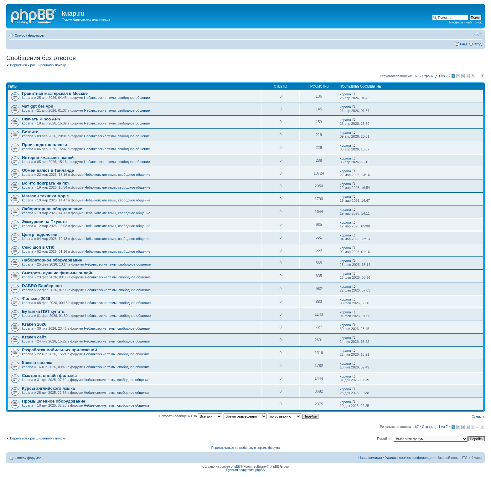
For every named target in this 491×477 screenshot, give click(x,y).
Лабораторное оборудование (52, 208)
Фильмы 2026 (36, 298)
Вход (478, 44)
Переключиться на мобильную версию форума (245, 447)
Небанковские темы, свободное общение (117, 97)
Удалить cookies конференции (409, 457)
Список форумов (29, 35)
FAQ (463, 44)
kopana (27, 97)
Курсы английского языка (48, 388)
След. (476, 416)
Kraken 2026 (34, 324)
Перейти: (384, 438)
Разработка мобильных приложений (59, 350)
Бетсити (30, 131)
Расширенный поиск (465, 22)
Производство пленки (44, 144)
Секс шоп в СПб (38, 247)
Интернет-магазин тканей (48, 157)
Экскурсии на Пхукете (44, 221)
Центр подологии (39, 234)
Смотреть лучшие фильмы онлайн (58, 273)
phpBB (235, 466)
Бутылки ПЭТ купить (43, 311)
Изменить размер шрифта (477, 34)
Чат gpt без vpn (37, 106)
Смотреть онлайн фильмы (49, 375)
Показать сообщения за (190, 416)
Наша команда (370, 457)
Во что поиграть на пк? (46, 183)
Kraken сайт (34, 337)
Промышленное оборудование (53, 401)
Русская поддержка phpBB (245, 470)
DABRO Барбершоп (42, 285)
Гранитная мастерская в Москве (55, 93)
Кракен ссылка (37, 362)
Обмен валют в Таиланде (48, 170)
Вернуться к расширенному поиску (38, 65)
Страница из (434, 76)
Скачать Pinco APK (41, 119)
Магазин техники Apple (45, 196)
